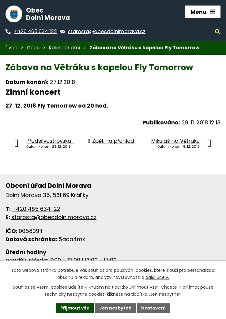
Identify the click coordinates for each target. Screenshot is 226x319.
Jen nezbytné (115, 308)
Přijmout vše (74, 308)
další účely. (157, 277)
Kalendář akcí (64, 47)
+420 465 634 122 (36, 209)
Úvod (11, 47)
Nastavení (153, 308)
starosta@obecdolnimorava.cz (53, 217)
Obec (33, 47)
